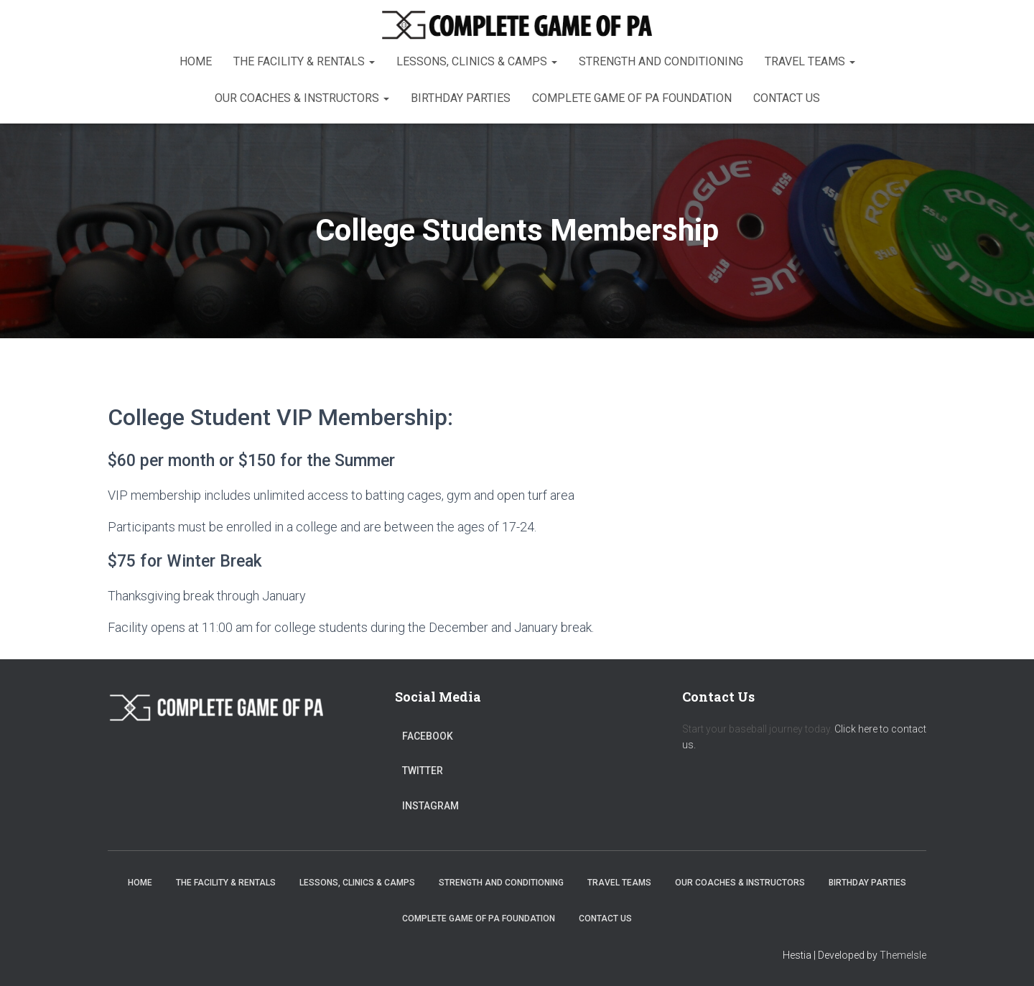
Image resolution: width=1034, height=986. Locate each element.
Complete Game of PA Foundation (632, 98)
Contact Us (786, 98)
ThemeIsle (903, 955)
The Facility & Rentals (304, 61)
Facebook (427, 736)
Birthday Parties (461, 98)
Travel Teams (810, 61)
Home (196, 61)
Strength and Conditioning (661, 61)
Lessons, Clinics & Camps (476, 61)
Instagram (430, 805)
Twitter (422, 770)
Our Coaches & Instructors (302, 98)
